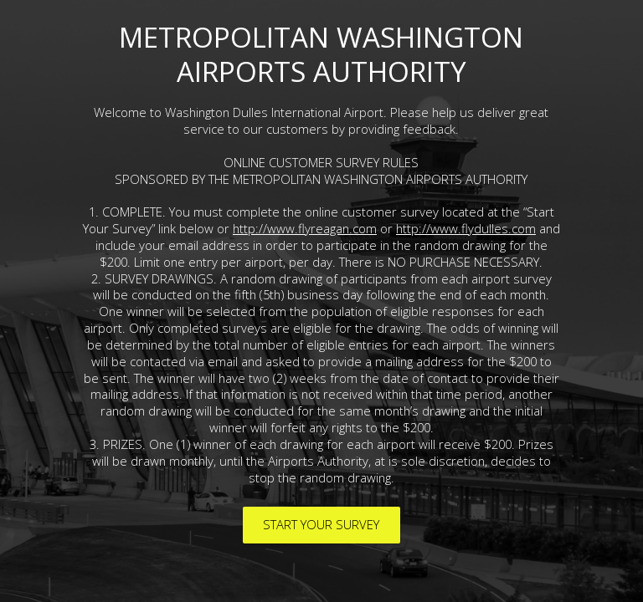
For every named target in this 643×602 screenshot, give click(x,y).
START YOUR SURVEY (321, 524)
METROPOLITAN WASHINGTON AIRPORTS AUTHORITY (321, 54)
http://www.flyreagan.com (305, 228)
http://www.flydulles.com (466, 228)
